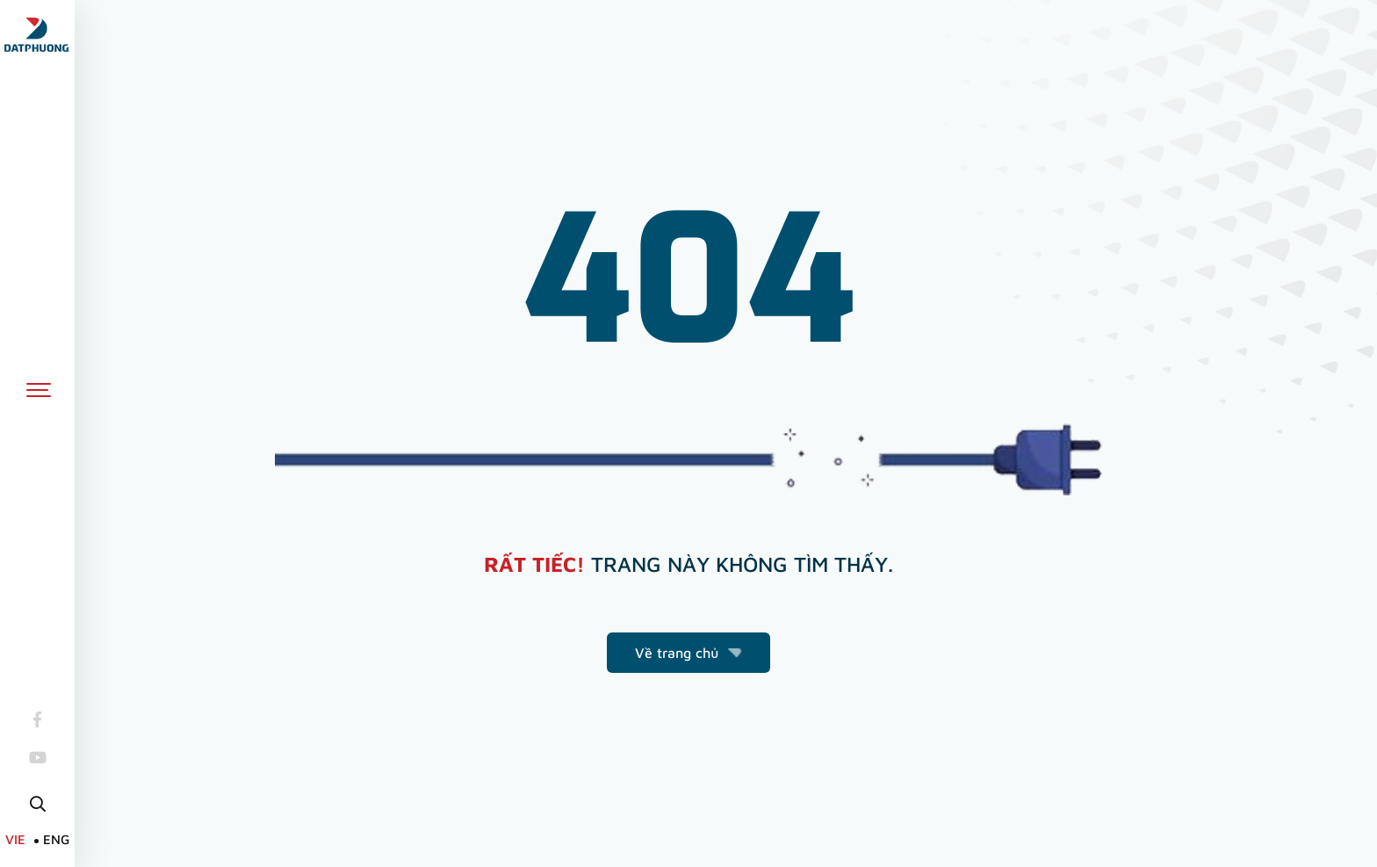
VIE (15, 839)
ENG (56, 839)
